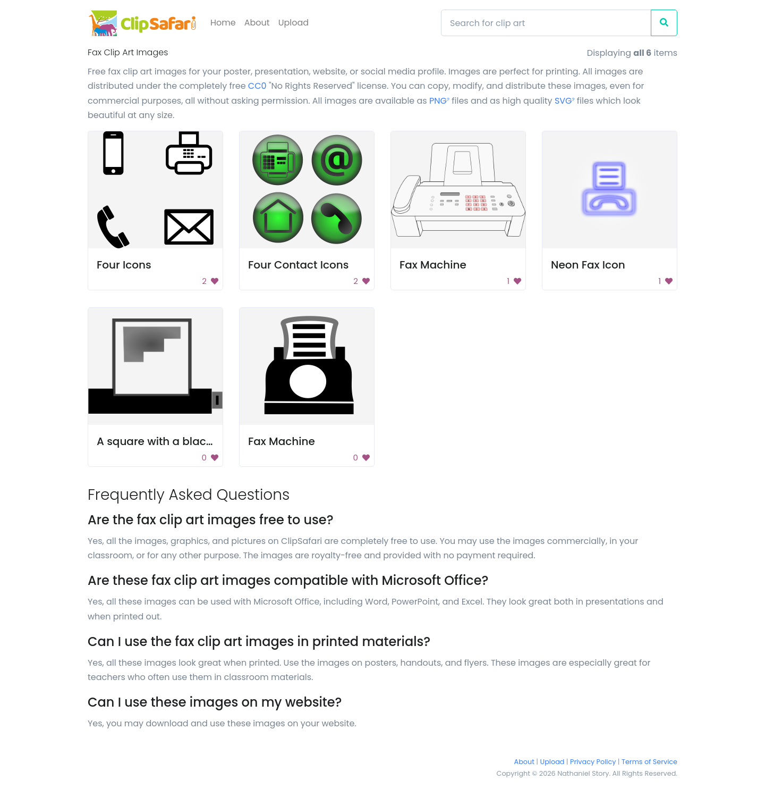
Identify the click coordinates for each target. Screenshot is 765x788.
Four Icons (124, 264)
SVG (565, 101)
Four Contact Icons (298, 264)
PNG (439, 101)
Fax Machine (433, 264)
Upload (293, 22)
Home (223, 22)
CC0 (257, 86)
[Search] (546, 23)
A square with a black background (188, 441)
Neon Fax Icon (588, 264)
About (257, 22)
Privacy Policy (593, 761)
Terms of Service (649, 761)
